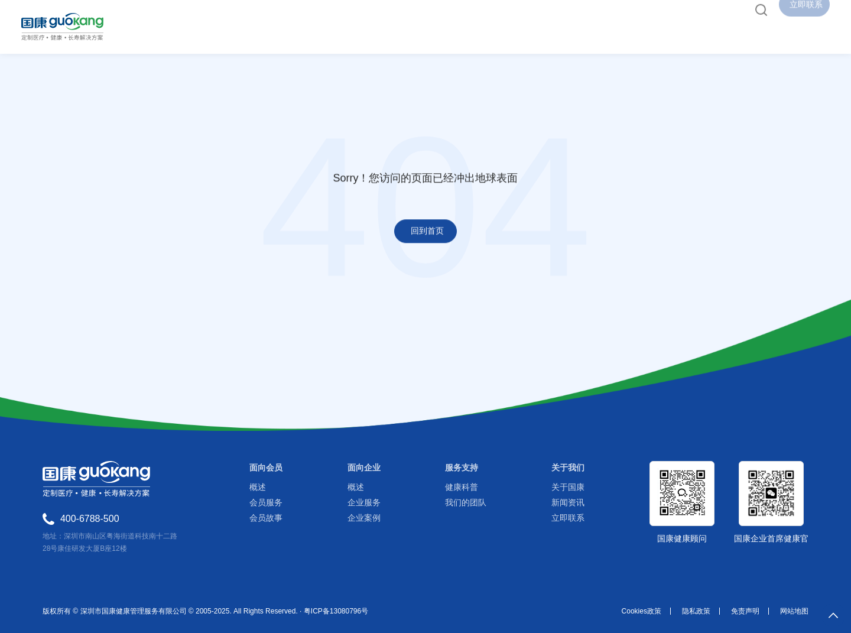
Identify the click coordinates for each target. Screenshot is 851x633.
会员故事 (265, 517)
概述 (257, 487)
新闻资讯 (567, 502)
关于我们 (567, 467)
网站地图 (794, 611)
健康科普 (461, 487)
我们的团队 (465, 502)
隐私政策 (696, 611)
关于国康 (567, 487)
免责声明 (745, 611)
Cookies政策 (641, 611)
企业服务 (364, 502)
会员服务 (265, 502)
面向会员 (265, 467)
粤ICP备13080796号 (336, 611)
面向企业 (364, 467)
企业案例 (364, 517)
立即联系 (567, 517)
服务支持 (461, 467)
